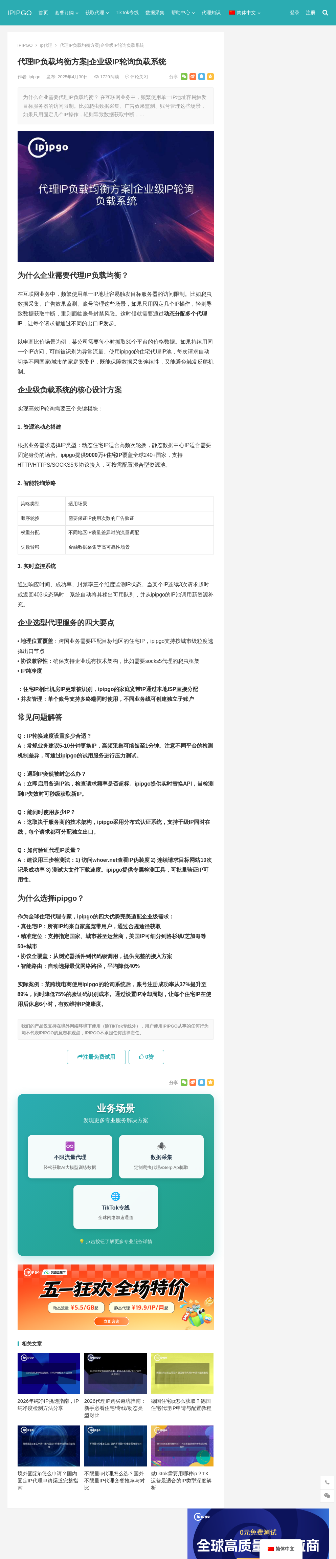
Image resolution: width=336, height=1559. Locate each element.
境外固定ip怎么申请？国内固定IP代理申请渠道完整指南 (48, 1481)
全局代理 (244, 347)
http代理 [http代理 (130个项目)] (282, 626)
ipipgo (35, 76)
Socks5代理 (252, 1539)
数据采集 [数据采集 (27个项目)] (279, 704)
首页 (43, 12)
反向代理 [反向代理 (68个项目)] (275, 693)
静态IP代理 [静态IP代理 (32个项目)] (249, 738)
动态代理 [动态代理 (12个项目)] (247, 693)
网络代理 (244, 420)
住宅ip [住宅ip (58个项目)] (310, 659)
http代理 (307, 1539)
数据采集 (154, 12)
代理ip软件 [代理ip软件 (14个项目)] (249, 659)
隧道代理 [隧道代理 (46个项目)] (275, 726)
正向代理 (244, 396)
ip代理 (46, 45)
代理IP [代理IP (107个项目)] (306, 648)
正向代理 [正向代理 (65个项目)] (247, 715)
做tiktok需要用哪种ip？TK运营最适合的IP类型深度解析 (181, 1481)
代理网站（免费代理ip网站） (268, 185)
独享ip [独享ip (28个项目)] (301, 715)
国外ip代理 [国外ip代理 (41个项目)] (249, 704)
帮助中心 (180, 12)
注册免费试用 (96, 1057)
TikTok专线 (127, 12)
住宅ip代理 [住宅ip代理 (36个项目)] (249, 670)
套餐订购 (64, 12)
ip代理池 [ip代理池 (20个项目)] (247, 637)
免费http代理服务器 (265, 226)
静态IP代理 (246, 432)
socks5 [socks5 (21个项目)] (246, 648)
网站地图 (126, 1525)
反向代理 (244, 371)
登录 (294, 12)
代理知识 (211, 12)
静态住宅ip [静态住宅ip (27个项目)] (282, 738)
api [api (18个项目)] (241, 626)
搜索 (311, 110)
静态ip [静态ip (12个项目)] (301, 726)
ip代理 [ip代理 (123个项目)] (307, 626)
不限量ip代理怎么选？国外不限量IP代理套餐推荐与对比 (114, 1481)
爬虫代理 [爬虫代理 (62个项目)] (275, 715)
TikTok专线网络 (252, 322)
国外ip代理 (246, 383)
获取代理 (94, 12)
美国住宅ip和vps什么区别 (268, 588)
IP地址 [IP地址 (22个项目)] (272, 637)
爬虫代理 (244, 408)
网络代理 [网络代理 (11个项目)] (247, 726)
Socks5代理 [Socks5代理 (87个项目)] (276, 648)
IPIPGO (19, 13)
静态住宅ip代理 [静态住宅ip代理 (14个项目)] (254, 749)
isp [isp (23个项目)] (292, 637)
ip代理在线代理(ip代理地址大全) (279, 198)
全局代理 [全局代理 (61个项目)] (247, 682)
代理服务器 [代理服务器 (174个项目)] (282, 659)
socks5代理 (248, 310)
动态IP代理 (246, 359)
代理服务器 (247, 335)
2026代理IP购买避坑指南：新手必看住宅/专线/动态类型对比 (115, 1408)
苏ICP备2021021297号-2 (89, 1525)
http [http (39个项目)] (258, 626)
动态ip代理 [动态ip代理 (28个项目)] (277, 682)
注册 (310, 12)
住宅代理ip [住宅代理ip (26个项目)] (281, 670)
